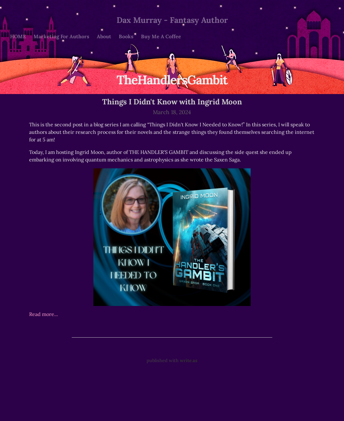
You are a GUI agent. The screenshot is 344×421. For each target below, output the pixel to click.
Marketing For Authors (61, 36)
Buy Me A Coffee (161, 36)
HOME (18, 36)
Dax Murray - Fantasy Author (172, 20)
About (104, 36)
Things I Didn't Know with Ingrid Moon (172, 102)
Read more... (43, 314)
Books (126, 36)
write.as (188, 360)
